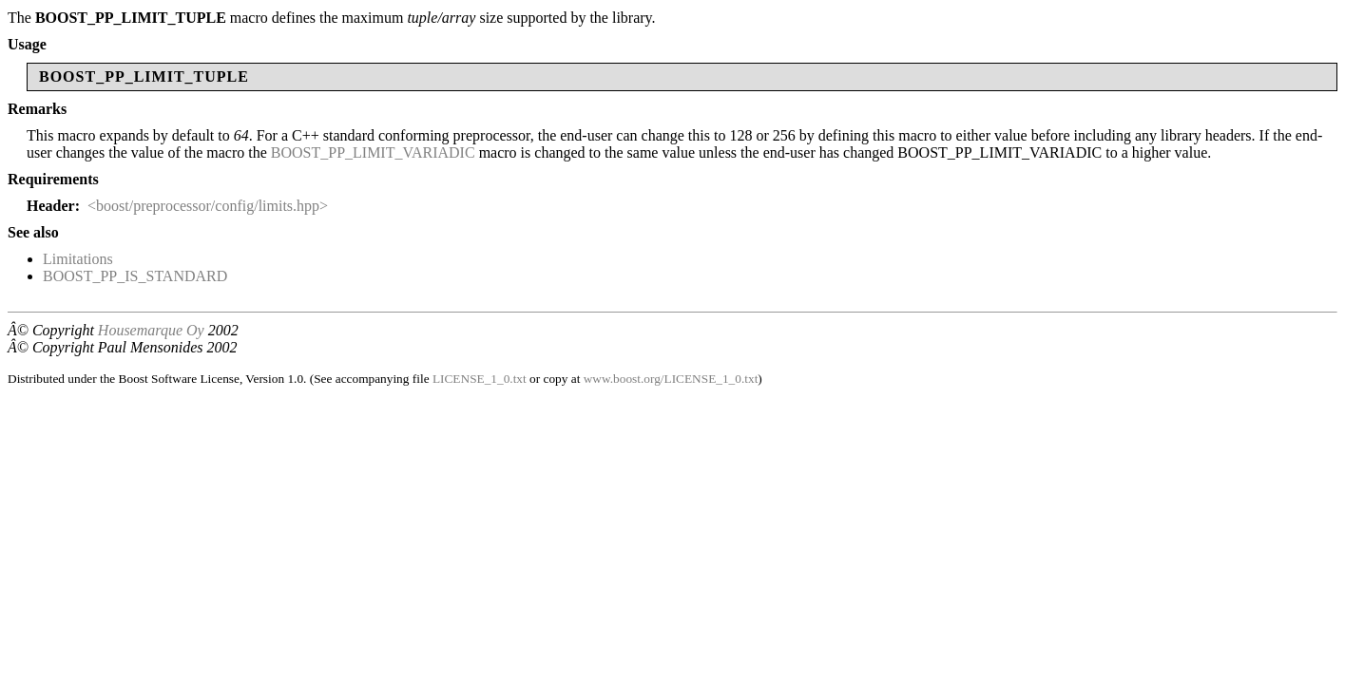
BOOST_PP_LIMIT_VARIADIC (373, 152)
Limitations (78, 259)
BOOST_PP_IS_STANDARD (135, 276)
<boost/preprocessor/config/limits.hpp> (207, 206)
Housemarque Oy (151, 330)
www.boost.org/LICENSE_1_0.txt (671, 378)
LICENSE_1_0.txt (479, 378)
